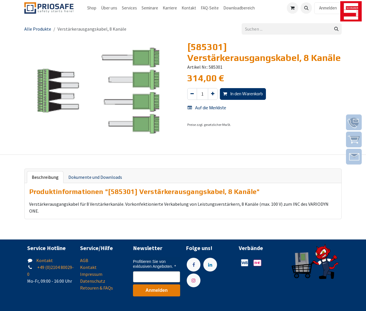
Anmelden (328, 8)
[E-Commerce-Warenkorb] (292, 8)
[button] (306, 8)
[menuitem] (92, 8)
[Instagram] (193, 280)
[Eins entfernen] (192, 94)
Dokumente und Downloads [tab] (95, 177)
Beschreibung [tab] (45, 177)
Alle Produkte (37, 29)
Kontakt (44, 260)
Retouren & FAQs (96, 288)
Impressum (91, 274)
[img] (354, 122)
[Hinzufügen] (213, 94)
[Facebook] (193, 265)
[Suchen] (336, 29)
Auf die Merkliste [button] (207, 107)
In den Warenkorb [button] (243, 93)
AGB (84, 260)
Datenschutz (92, 281)
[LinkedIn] (210, 265)
